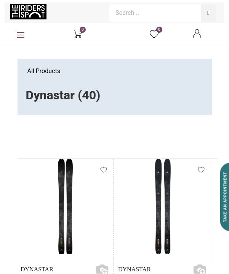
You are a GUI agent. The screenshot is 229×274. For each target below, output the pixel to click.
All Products (43, 71)
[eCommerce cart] (77, 33)
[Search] (208, 13)
